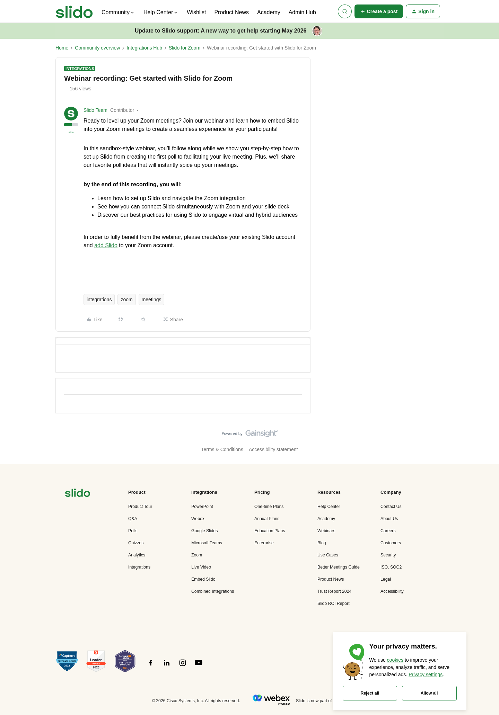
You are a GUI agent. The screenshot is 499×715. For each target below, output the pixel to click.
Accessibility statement (273, 449)
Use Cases (327, 555)
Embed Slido (203, 579)
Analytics (136, 555)
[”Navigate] (77, 494)
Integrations (139, 567)
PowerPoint (202, 506)
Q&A (132, 518)
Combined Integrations (212, 591)
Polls (133, 530)
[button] (378, 11)
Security (388, 555)
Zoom (196, 555)
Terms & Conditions (222, 449)
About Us (389, 518)
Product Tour (140, 506)
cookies (395, 660)
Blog (321, 542)
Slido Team (95, 110)
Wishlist (196, 12)
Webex (197, 518)
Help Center (328, 506)
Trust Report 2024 (334, 591)
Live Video (201, 567)
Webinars (326, 530)
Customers (390, 542)
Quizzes (135, 542)
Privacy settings (426, 674)
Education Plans (269, 530)
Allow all (429, 693)
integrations (99, 299)
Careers (388, 530)
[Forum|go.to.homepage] (74, 11)
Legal (385, 579)
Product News (231, 12)
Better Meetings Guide (338, 567)
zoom (126, 299)
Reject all (370, 693)
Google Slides (204, 530)
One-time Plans (268, 506)
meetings (151, 299)
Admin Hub (302, 12)
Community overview (97, 48)
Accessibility (392, 591)
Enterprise (264, 542)
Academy (268, 12)
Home (61, 48)
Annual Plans (266, 518)
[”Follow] (150, 666)
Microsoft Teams (206, 542)
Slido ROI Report (333, 603)
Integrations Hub (144, 48)
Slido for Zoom (184, 48)
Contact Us (391, 506)
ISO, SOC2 (391, 567)
